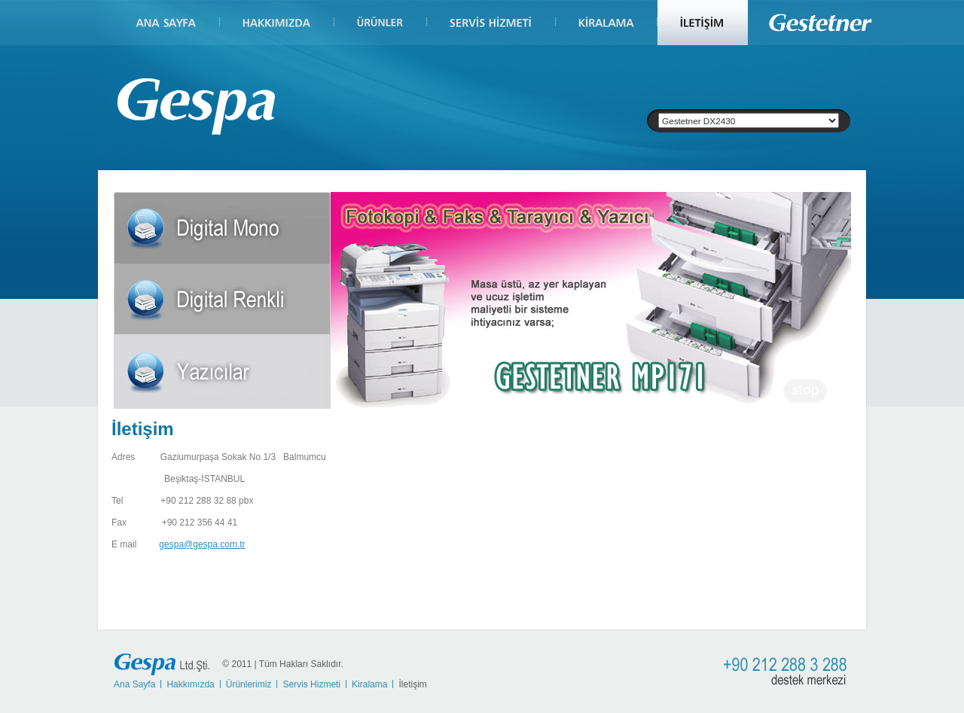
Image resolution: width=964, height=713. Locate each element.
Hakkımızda (190, 684)
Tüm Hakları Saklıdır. (301, 663)
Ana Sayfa (134, 684)
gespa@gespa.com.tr (202, 544)
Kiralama (369, 684)
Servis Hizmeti (311, 684)
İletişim (412, 684)
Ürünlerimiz (249, 684)
